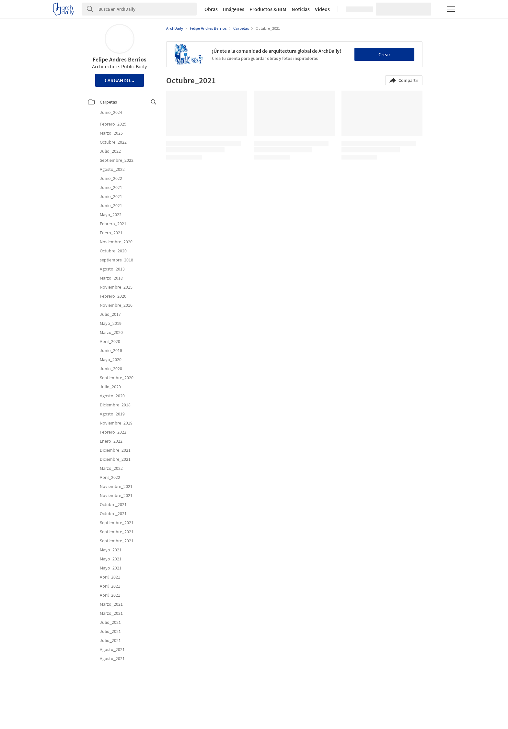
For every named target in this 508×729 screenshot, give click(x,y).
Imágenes (233, 9)
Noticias (301, 9)
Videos (322, 9)
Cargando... (119, 80)
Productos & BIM (267, 9)
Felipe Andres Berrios (119, 59)
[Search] (147, 9)
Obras (211, 9)
